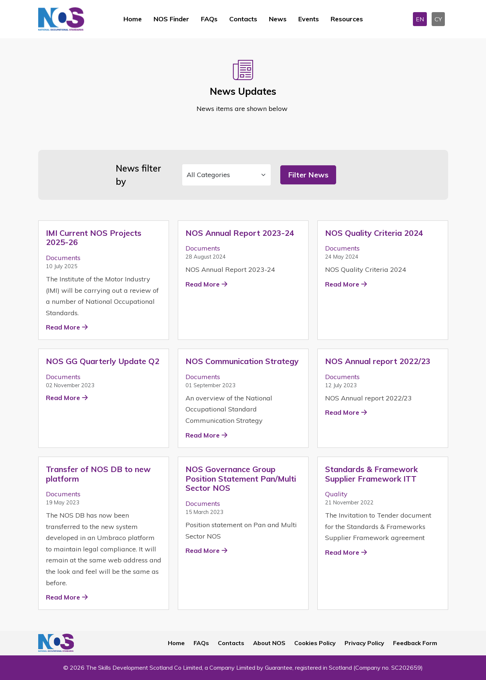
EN (420, 19)
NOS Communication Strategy (242, 361)
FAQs (209, 19)
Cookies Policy (315, 643)
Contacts (243, 19)
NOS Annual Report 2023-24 (240, 233)
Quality (336, 494)
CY (438, 19)
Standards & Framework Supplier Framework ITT (371, 473)
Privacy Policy (364, 643)
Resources (347, 19)
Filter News (308, 174)
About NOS (269, 643)
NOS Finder (171, 19)
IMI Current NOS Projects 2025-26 (93, 237)
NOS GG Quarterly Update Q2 (102, 361)
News (278, 19)
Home (132, 19)
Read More (63, 327)
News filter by (138, 175)
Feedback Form (415, 643)
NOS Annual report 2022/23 (378, 361)
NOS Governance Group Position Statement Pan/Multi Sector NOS (241, 478)
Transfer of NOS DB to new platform (98, 473)
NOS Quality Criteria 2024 (374, 233)
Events (308, 19)
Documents (63, 257)
